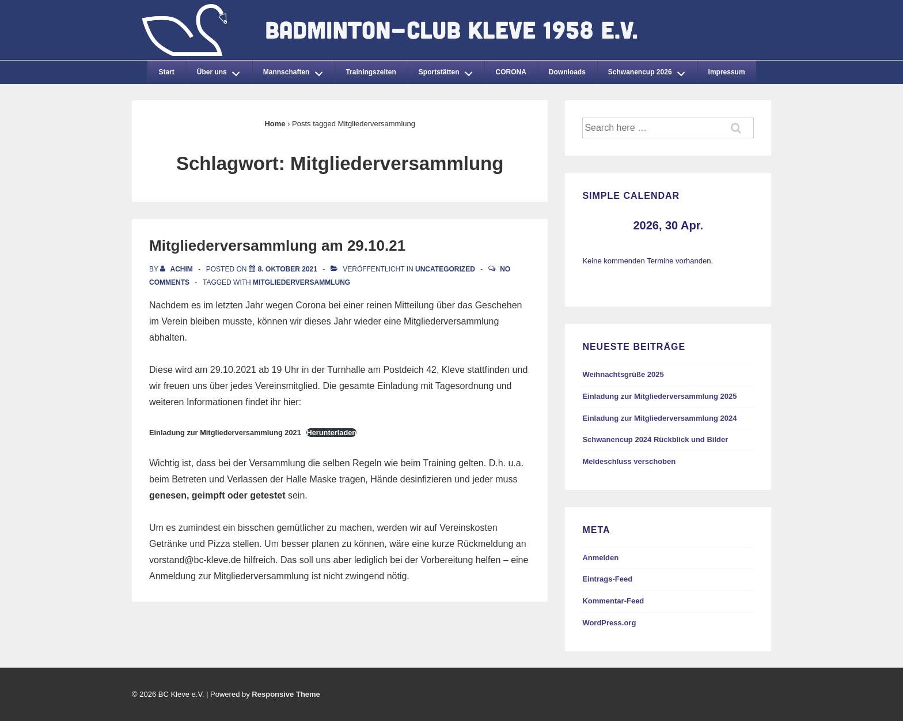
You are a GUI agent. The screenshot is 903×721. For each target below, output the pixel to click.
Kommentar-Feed (613, 601)
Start (166, 72)
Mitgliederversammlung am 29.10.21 (277, 245)
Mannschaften (296, 70)
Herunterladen (331, 432)
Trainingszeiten (371, 72)
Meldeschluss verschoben (629, 461)
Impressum (726, 72)
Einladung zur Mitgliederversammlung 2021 (225, 432)
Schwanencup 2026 (649, 70)
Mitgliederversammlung (301, 282)
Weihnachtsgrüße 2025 (622, 374)
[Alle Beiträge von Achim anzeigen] (177, 269)
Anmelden (600, 557)
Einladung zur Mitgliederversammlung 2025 (659, 396)
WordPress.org (609, 622)
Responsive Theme (286, 694)
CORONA (510, 72)
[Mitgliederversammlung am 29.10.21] (287, 269)
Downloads (567, 72)
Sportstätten (449, 70)
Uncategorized (445, 269)
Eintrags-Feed (607, 579)
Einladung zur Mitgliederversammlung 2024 (659, 418)
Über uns (221, 70)
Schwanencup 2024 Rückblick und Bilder (655, 439)
